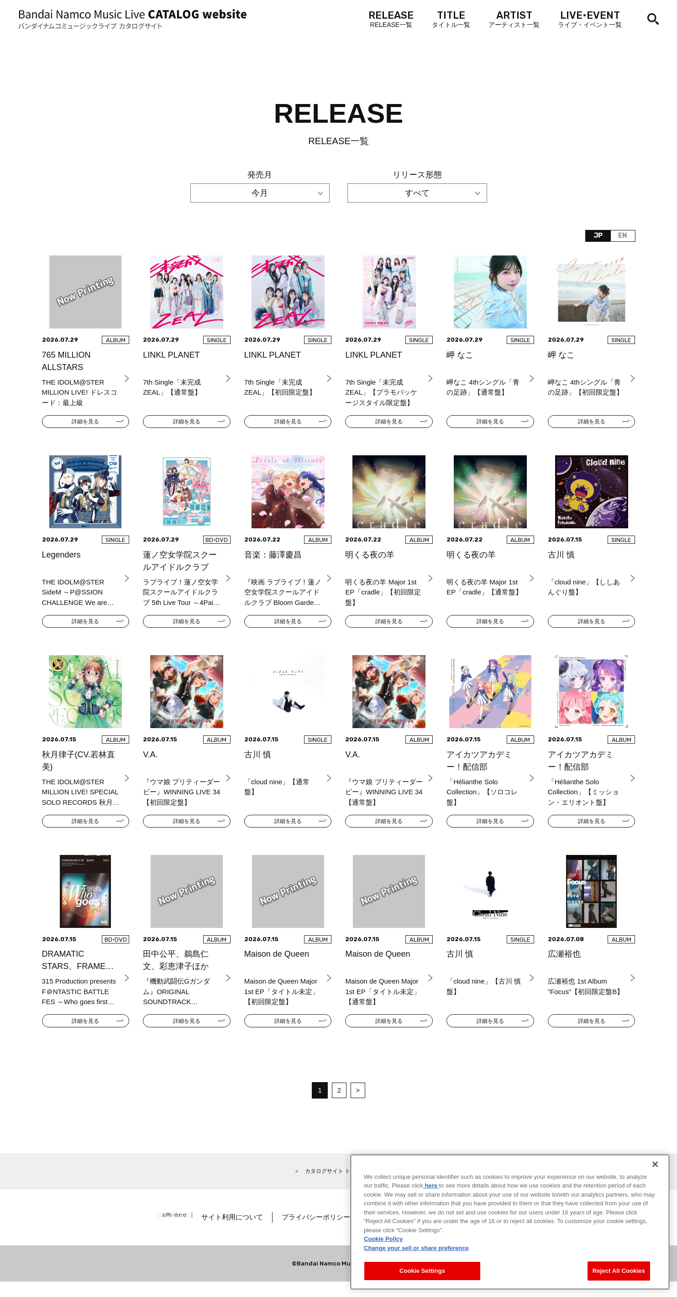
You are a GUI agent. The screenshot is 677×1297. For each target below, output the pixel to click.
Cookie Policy (383, 1238)
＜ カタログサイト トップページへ (338, 1185)
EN (620, 237)
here (431, 1185)
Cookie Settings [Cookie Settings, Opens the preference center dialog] (422, 1270)
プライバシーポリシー (328, 1232)
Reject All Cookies (619, 1270)
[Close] (655, 1164)
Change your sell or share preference (416, 1248)
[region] (510, 1222)
